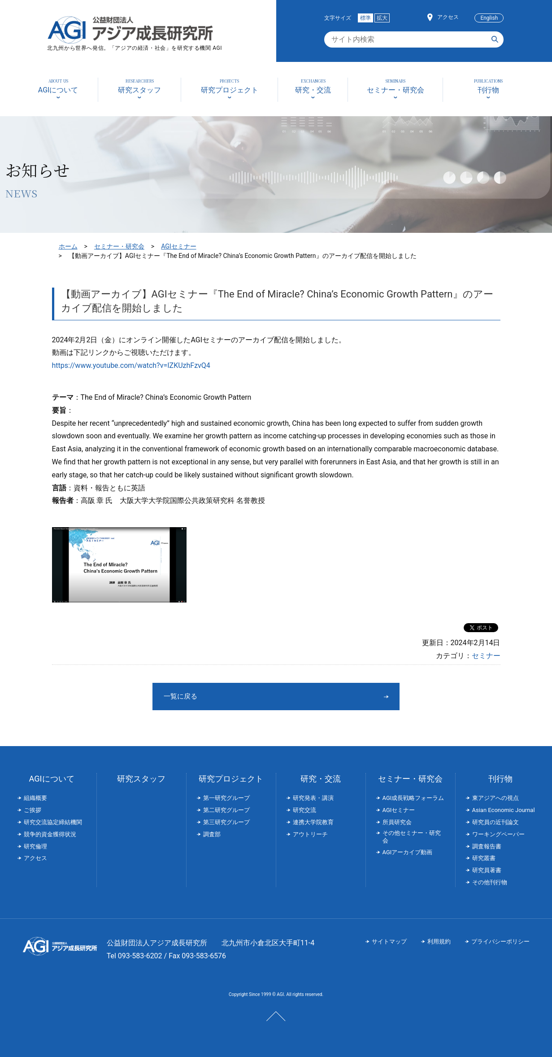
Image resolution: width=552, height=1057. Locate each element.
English (489, 18)
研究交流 (304, 810)
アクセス (448, 17)
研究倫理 (35, 846)
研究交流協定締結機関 (53, 822)
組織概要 (35, 798)
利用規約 (439, 941)
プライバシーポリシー (500, 941)
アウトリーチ (310, 834)
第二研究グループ (226, 810)
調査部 (212, 834)
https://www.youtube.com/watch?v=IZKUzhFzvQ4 (131, 365)
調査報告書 (486, 846)
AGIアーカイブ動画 (407, 852)
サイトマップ (389, 941)
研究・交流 (320, 778)
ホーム (68, 246)
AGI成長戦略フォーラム (413, 798)
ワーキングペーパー (498, 834)
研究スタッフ (141, 778)
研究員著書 (486, 870)
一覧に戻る (243, 696)
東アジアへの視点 (495, 798)
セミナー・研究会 (119, 246)
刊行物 (500, 778)
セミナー (486, 655)
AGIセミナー (178, 246)
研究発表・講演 (313, 798)
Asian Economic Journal (503, 810)
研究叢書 (483, 858)
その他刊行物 (489, 882)
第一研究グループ (226, 798)
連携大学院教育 (313, 822)
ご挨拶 (32, 810)
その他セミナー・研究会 (411, 837)
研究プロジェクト (231, 778)
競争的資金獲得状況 (50, 834)
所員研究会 (397, 822)
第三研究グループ (226, 822)
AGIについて (51, 778)
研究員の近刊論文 (495, 822)
